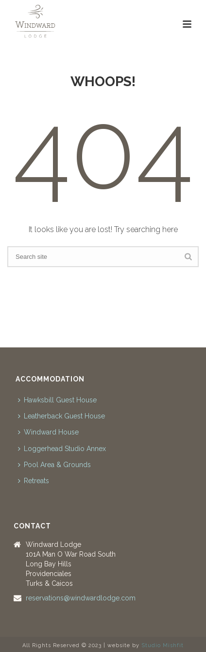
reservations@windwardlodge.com (81, 598)
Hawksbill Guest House (57, 400)
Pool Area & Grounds (54, 465)
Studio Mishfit (162, 645)
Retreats (33, 481)
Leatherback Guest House (61, 416)
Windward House (48, 432)
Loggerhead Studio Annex (62, 449)
